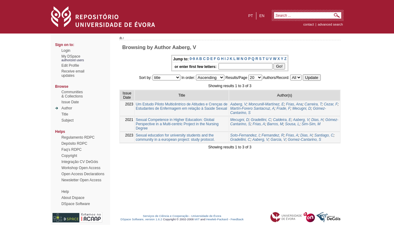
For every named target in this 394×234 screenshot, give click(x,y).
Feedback (237, 219)
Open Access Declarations (82, 174)
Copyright (69, 156)
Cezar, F (331, 104)
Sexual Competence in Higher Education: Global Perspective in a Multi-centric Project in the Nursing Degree (177, 124)
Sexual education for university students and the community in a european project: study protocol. (175, 137)
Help (65, 192)
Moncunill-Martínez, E (266, 104)
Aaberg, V (238, 104)
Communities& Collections (72, 94)
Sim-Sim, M (311, 124)
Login (65, 50)
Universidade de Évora (206, 216)
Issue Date (70, 102)
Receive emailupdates (72, 73)
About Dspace (72, 198)
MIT (197, 219)
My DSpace (70, 56)
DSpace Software (75, 204)
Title (64, 114)
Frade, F (283, 108)
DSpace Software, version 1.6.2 (141, 219)
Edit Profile (70, 65)
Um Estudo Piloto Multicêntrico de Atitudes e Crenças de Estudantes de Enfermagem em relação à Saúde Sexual (182, 106)
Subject (67, 120)
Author (66, 108)
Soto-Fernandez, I (244, 135)
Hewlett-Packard (217, 219)
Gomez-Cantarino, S (304, 139)
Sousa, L (292, 124)
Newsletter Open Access (81, 180)
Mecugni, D (301, 108)
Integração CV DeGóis (79, 162)
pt (250, 16)
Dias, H (317, 120)
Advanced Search (330, 24)
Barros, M (275, 124)
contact (308, 24)
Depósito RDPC (74, 143)
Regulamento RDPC (78, 137)
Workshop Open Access (80, 168)
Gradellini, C (261, 120)
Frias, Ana (294, 104)
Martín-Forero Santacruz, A (252, 108)
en (262, 16)
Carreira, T (313, 104)
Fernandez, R (273, 135)
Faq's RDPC (71, 149)
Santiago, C (324, 135)
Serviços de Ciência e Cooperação (166, 216)
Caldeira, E (282, 120)
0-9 (192, 59)
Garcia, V (278, 139)
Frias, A (259, 124)
